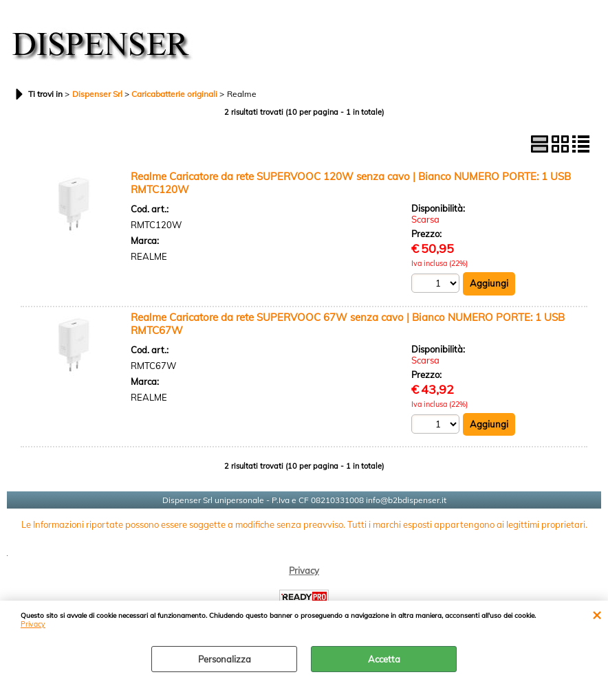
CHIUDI (596, 614)
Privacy (33, 624)
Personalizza (224, 659)
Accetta (384, 659)
